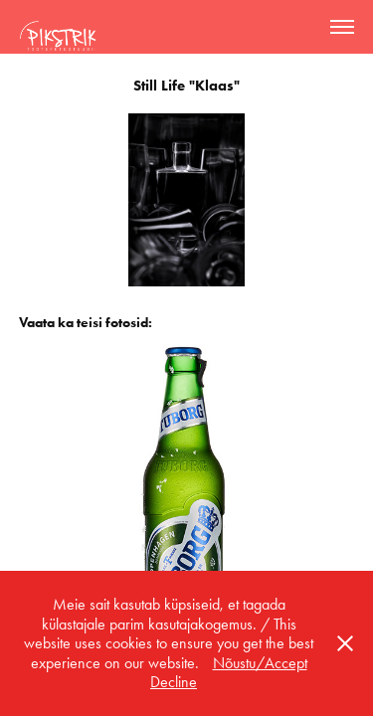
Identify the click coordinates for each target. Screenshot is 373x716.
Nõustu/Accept (260, 662)
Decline (173, 681)
